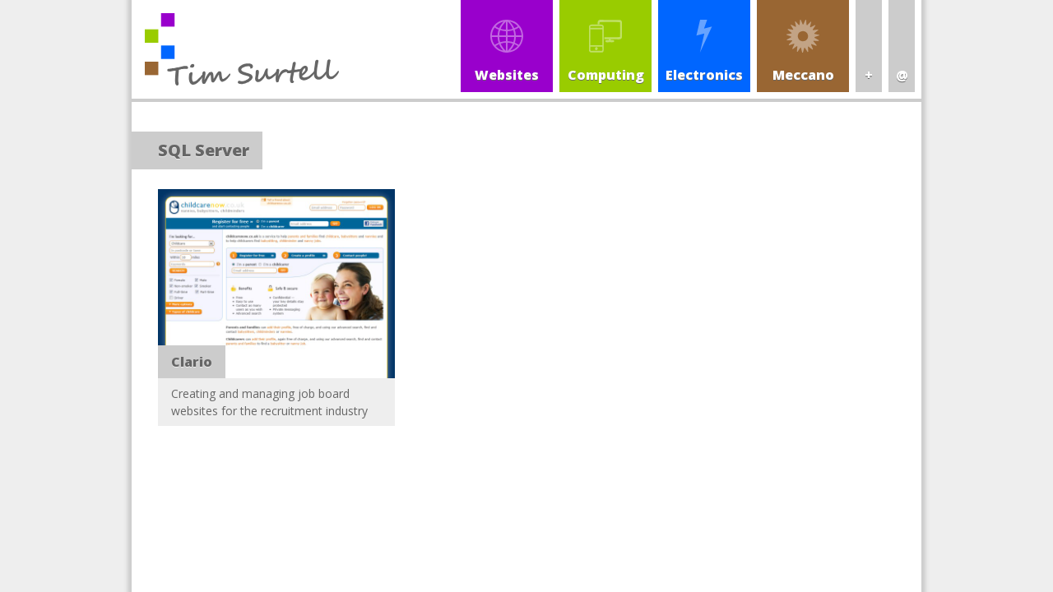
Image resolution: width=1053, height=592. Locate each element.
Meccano (803, 75)
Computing (606, 75)
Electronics (704, 75)
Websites (507, 75)
